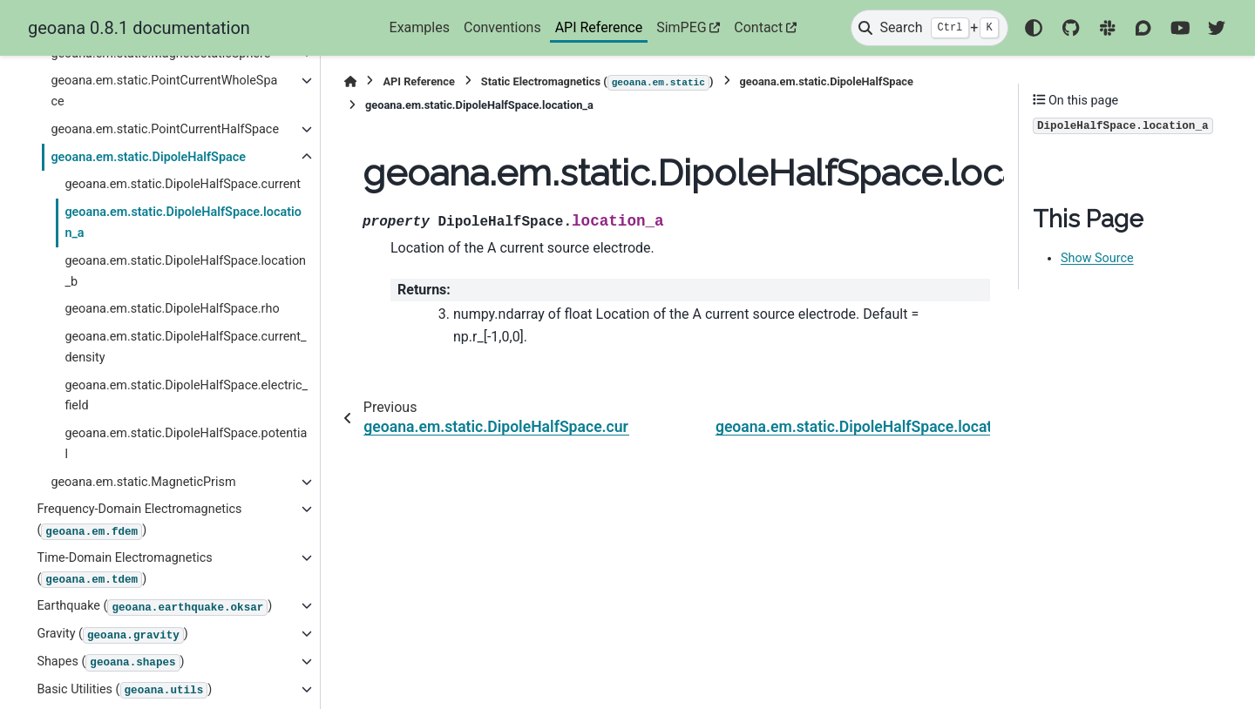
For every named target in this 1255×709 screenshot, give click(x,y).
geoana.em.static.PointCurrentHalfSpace (165, 129)
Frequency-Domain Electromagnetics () (139, 520)
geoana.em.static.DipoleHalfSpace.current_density (185, 347)
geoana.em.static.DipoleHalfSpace (148, 157)
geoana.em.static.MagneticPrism (143, 482)
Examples (420, 27)
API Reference (599, 27)
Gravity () (112, 635)
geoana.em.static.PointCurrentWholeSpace (164, 91)
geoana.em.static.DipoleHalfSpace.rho (171, 308)
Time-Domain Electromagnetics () (124, 569)
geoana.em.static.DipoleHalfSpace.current (182, 184)
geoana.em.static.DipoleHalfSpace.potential (185, 444)
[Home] (350, 81)
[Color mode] (1033, 28)
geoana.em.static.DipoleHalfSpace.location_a (183, 222)
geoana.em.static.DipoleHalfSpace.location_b (185, 271)
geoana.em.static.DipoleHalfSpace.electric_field (186, 396)
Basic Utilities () (124, 690)
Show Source (1097, 258)
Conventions (502, 27)
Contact (758, 27)
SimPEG (681, 27)
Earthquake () (154, 607)
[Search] (929, 28)
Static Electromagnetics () (597, 83)
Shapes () (110, 663)
